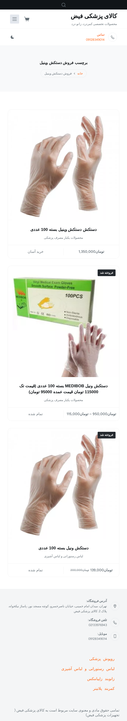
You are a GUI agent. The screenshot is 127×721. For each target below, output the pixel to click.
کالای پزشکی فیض (94, 16)
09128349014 (95, 39)
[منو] (14, 19)
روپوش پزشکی (102, 659)
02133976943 (98, 625)
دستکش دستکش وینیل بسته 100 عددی (63, 229)
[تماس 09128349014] (112, 37)
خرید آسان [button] (35, 251)
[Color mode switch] (12, 37)
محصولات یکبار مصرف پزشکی (63, 237)
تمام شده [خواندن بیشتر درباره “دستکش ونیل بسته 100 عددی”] (35, 570)
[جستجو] (64, 5)
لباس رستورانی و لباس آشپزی (63, 556)
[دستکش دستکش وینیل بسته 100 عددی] (63, 165)
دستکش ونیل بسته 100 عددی (63, 548)
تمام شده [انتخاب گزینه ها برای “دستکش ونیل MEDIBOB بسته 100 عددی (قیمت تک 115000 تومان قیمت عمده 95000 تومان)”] (35, 414)
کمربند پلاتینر (104, 688)
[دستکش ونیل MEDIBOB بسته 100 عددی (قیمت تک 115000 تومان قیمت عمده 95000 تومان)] (63, 321)
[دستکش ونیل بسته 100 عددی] (63, 483)
